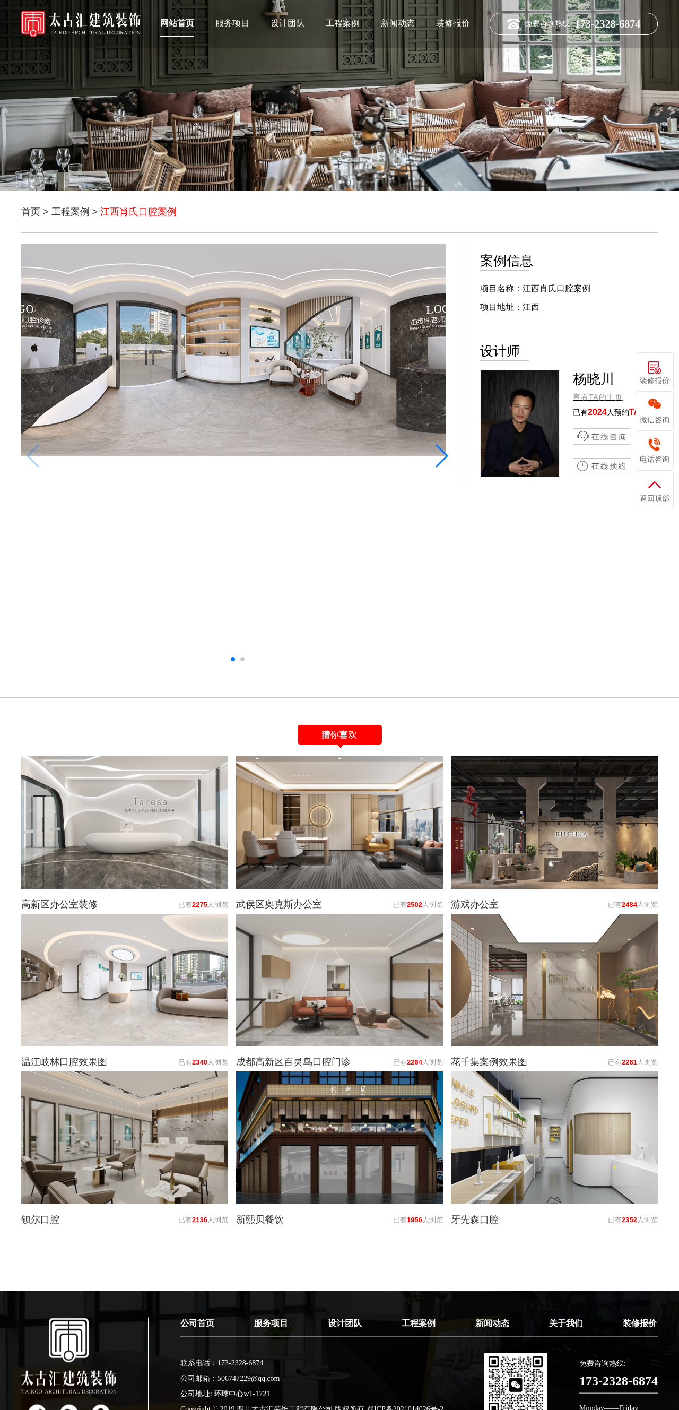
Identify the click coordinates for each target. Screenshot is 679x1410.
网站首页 (177, 22)
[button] (441, 456)
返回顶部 (654, 498)
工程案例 (343, 22)
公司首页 (197, 1381)
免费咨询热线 (573, 24)
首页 (30, 211)
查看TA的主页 (598, 397)
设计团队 (287, 22)
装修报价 (453, 22)
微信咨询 (654, 420)
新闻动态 (398, 22)
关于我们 (566, 1381)
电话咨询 (654, 459)
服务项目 (232, 22)
